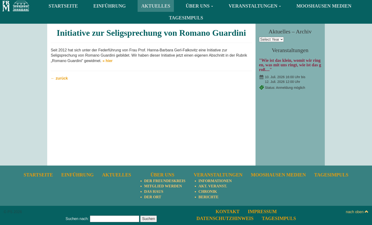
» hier (107, 61)
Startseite (63, 6)
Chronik (208, 191)
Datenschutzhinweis (225, 218)
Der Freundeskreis (165, 181)
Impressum (262, 211)
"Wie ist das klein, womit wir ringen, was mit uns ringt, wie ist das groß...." (290, 65)
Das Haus (153, 191)
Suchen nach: (77, 219)
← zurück (59, 78)
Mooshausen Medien (323, 6)
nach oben (357, 212)
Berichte (209, 197)
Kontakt (228, 211)
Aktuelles (155, 6)
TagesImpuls (186, 17)
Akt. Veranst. (213, 186)
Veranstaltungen (255, 6)
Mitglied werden (163, 186)
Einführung (109, 6)
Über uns (199, 6)
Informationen (215, 181)
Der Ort (152, 197)
